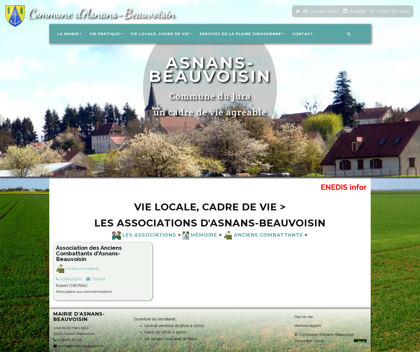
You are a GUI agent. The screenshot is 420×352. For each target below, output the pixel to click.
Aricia (319, 341)
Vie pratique (106, 34)
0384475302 (71, 279)
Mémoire (200, 235)
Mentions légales (307, 326)
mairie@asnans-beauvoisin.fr (78, 346)
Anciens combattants (263, 235)
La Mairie (69, 34)
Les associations (144, 235)
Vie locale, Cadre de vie (161, 34)
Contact (302, 34)
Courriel (98, 279)
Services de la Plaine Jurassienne (242, 34)
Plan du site (303, 317)
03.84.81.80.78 (67, 340)
